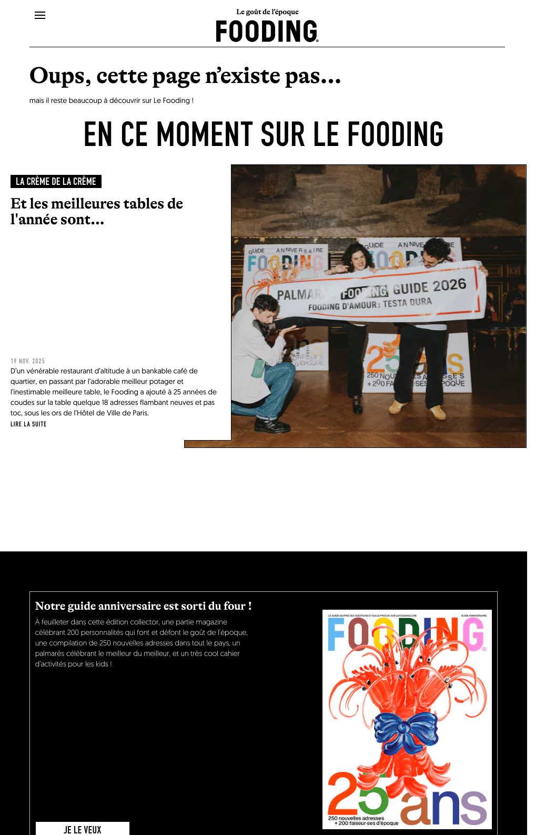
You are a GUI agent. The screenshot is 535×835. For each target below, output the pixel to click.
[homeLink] (267, 30)
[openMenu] (40, 15)
